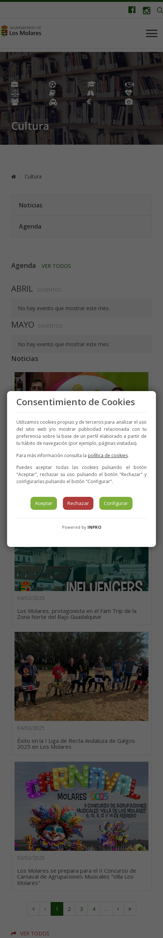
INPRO (94, 527)
